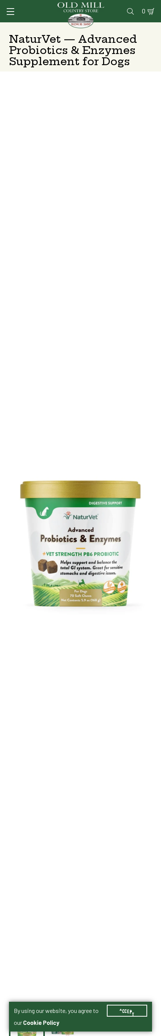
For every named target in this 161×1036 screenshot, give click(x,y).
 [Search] (130, 11)
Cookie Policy (41, 1022)
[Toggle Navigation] (10, 11)
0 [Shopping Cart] (143, 11)
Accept (127, 1011)
